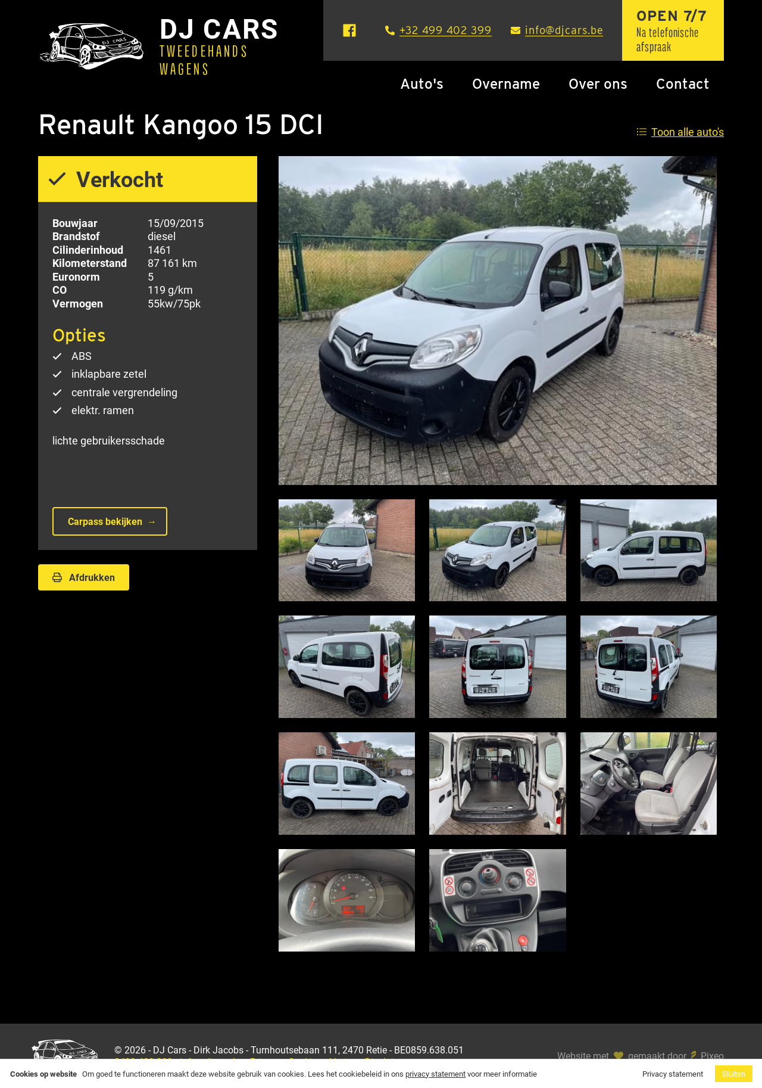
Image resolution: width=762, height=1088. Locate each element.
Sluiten (733, 1073)
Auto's (422, 83)
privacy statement (435, 1073)
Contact (683, 83)
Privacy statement (672, 1073)
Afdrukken (83, 577)
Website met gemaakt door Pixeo (640, 1056)
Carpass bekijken (105, 521)
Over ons (598, 83)
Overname (506, 83)
